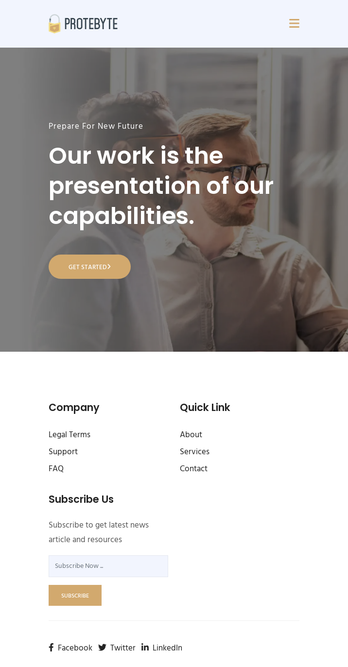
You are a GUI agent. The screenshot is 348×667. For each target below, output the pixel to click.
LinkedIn (161, 648)
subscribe (75, 596)
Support (63, 452)
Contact (194, 469)
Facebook (70, 648)
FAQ (56, 469)
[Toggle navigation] (294, 24)
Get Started (90, 267)
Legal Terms (69, 435)
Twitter (117, 648)
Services (194, 452)
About (191, 435)
